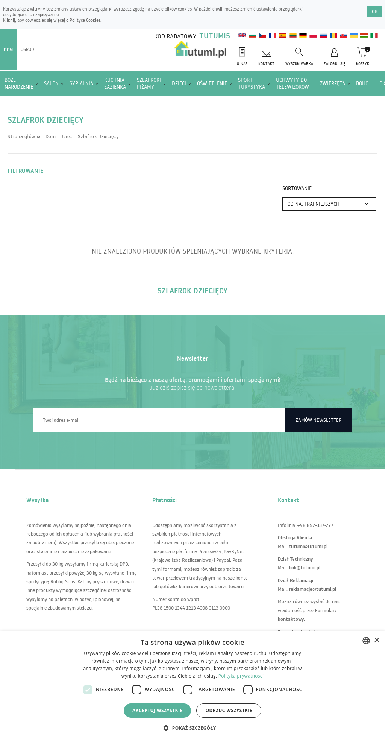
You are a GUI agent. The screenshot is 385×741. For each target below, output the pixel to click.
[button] (192, 727)
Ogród (27, 49)
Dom (8, 50)
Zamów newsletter (319, 420)
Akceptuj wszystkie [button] (157, 710)
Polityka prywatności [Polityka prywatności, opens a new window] (241, 676)
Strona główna (24, 136)
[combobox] (366, 640)
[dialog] (192, 686)
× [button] (376, 640)
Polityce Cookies (85, 20)
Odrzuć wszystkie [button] (228, 710)
